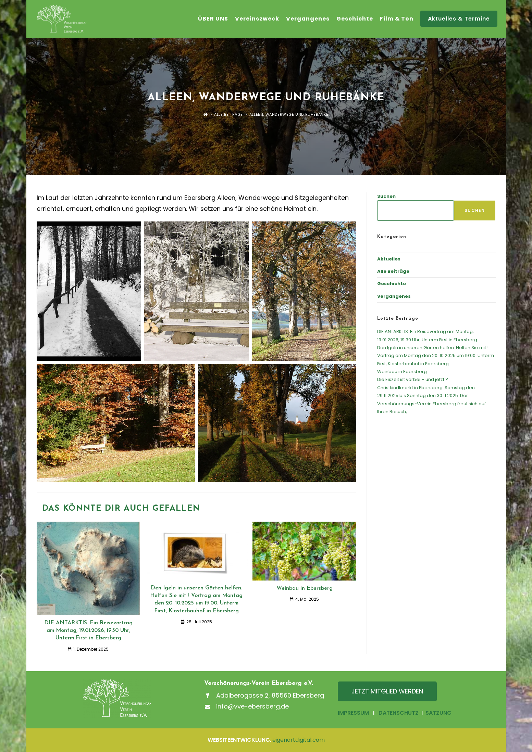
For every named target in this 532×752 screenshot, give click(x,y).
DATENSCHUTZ (399, 713)
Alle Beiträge (393, 271)
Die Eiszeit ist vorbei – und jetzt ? (412, 379)
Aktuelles (388, 259)
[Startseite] (205, 114)
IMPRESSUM (353, 713)
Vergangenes (394, 296)
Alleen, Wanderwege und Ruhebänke (289, 114)
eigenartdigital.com (298, 740)
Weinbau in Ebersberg (304, 588)
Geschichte (391, 283)
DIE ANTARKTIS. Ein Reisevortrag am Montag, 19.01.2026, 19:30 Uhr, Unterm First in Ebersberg (88, 630)
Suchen (386, 196)
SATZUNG (437, 713)
